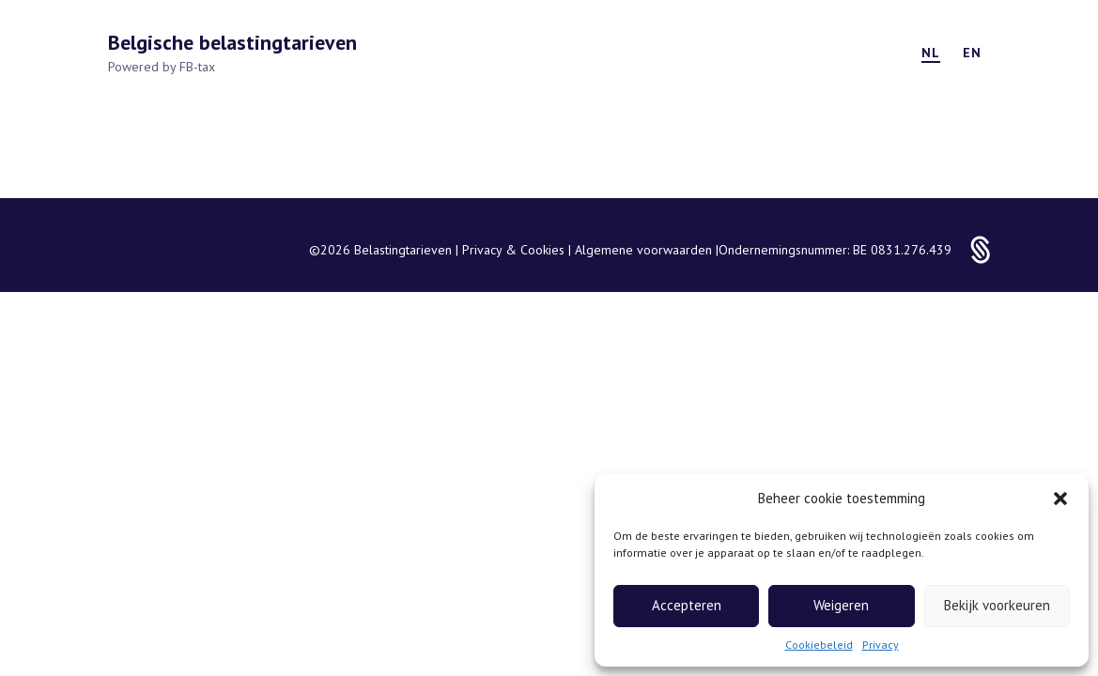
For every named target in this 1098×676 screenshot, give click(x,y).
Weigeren (841, 605)
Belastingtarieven (405, 249)
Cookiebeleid (819, 645)
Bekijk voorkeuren (997, 605)
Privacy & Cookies (515, 249)
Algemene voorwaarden (645, 249)
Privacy (880, 645)
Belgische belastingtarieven (232, 42)
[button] (1060, 498)
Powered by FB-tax (161, 66)
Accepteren (686, 605)
